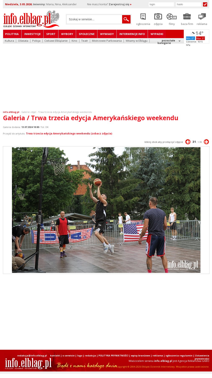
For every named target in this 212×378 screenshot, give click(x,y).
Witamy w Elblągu (136, 41)
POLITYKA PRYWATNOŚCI (113, 355)
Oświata (23, 41)
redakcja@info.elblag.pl (32, 355)
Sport (51, 34)
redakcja (90, 355)
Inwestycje (32, 34)
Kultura (9, 41)
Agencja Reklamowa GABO (193, 361)
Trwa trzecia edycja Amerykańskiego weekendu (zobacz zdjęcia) (69, 133)
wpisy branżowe (140, 355)
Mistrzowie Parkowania (107, 41)
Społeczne (86, 34)
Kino (74, 41)
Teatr (84, 41)
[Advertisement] (106, 74)
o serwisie (68, 355)
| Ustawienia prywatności (201, 357)
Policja (36, 41)
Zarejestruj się (120, 4)
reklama (158, 355)
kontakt (55, 355)
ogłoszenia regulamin (179, 355)
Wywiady (107, 34)
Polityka (12, 34)
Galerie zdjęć (28, 112)
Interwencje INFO (132, 34)
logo (79, 355)
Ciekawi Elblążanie (56, 41)
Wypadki (157, 34)
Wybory (67, 34)
